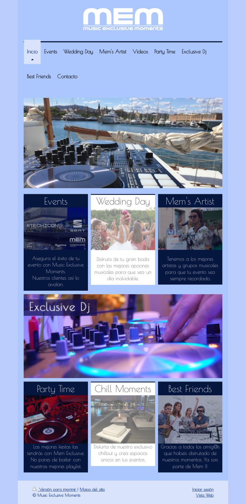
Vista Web (205, 495)
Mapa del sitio (92, 489)
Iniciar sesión (203, 489)
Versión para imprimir (54, 489)
